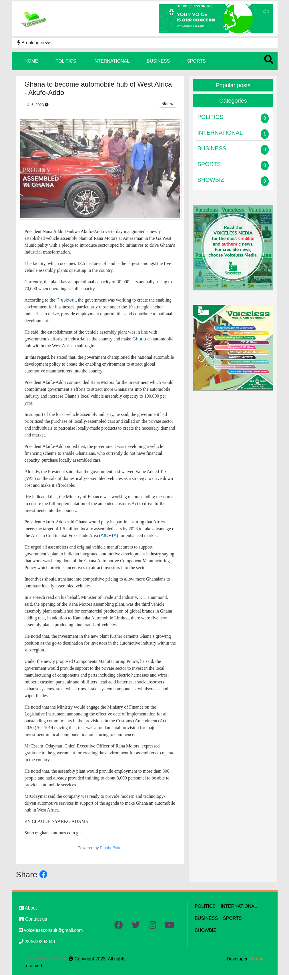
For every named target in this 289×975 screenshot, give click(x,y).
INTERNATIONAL (111, 61)
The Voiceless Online (47, 958)
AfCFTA (109, 535)
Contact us (33, 919)
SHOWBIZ (205, 930)
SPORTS (196, 61)
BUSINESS (158, 61)
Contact (256, 958)
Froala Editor (111, 848)
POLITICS (65, 61)
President (66, 300)
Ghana (139, 338)
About (28, 908)
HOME (31, 61)
